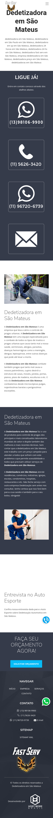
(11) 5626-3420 (28, 715)
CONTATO (26, 693)
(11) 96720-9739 (21, 720)
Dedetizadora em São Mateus (26, 786)
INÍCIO (12, 688)
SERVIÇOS (39, 688)
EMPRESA (25, 688)
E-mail (40, 720)
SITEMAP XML (26, 737)
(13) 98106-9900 (28, 710)
